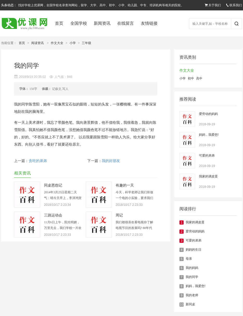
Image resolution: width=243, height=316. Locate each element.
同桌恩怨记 (53, 185)
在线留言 (125, 23)
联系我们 (234, 5)
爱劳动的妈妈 (208, 114)
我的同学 (192, 277)
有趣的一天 (125, 185)
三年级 (86, 43)
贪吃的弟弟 (38, 161)
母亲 (189, 259)
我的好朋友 (111, 161)
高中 (199, 78)
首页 (59, 23)
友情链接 (149, 23)
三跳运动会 (53, 215)
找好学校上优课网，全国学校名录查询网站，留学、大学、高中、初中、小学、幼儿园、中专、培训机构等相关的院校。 (101, 5)
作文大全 (57, 43)
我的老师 (192, 295)
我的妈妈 (192, 268)
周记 (119, 215)
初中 (191, 78)
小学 (73, 43)
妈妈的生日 (193, 249)
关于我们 (213, 5)
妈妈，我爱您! (209, 135)
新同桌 (190, 304)
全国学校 (78, 23)
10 (181, 304)
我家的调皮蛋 (208, 176)
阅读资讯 (37, 43)
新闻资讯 (102, 23)
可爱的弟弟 (207, 155)
